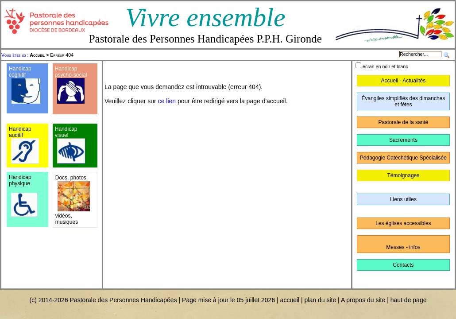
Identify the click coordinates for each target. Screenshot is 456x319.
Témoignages (403, 175)
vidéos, (63, 216)
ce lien (167, 101)
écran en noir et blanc (385, 66)
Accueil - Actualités (403, 81)
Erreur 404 (51, 55)
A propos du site (363, 299)
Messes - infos (403, 247)
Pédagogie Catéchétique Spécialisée (403, 158)
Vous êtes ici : (15, 55)
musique (65, 222)
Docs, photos (70, 178)
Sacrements (403, 140)
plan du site (320, 299)
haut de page (408, 299)
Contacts (403, 265)
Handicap (66, 69)
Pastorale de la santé (404, 122)
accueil (290, 299)
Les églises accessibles (403, 223)
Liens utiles (403, 199)
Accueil (37, 55)
